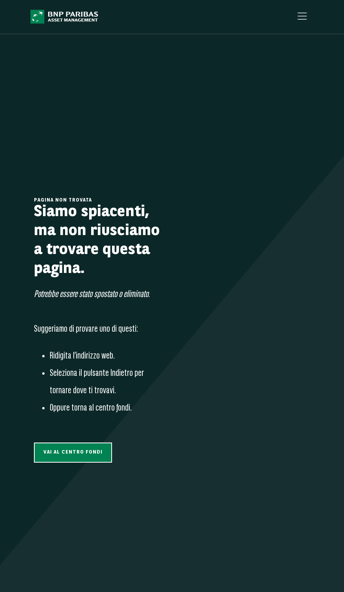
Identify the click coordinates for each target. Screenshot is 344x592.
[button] (73, 453)
